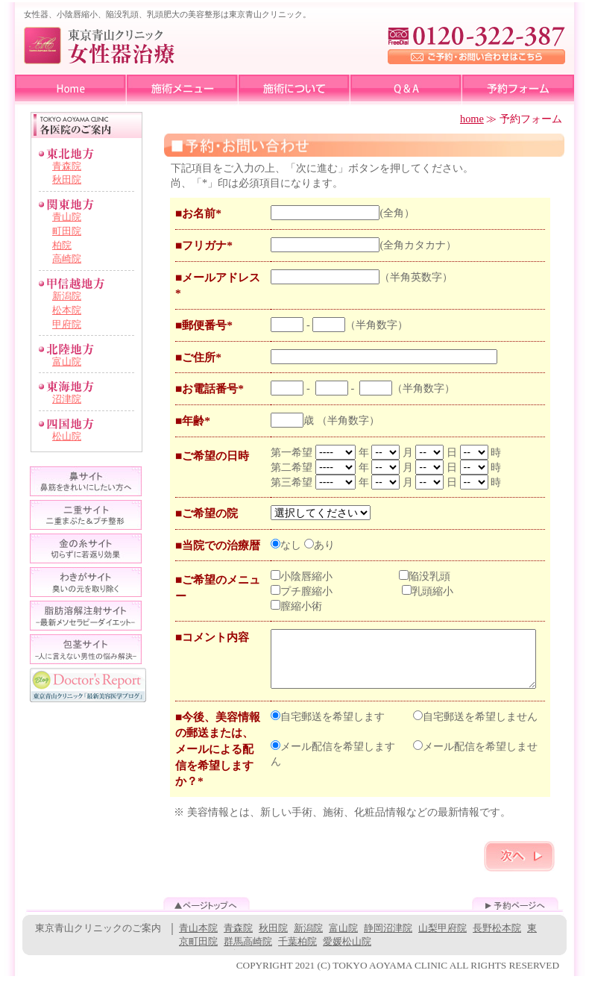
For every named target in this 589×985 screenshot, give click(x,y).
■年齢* (192, 420)
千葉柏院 (297, 950)
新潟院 (66, 295)
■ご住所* (198, 357)
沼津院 (66, 398)
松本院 (66, 310)
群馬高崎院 (248, 950)
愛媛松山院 (347, 950)
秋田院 (66, 179)
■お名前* (198, 213)
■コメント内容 (212, 637)
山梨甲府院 (442, 936)
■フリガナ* (204, 245)
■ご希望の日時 (212, 455)
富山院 (66, 361)
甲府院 (66, 324)
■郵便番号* (204, 325)
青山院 (66, 216)
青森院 (66, 166)
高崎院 (66, 258)
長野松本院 (497, 936)
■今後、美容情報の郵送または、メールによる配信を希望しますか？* (217, 758)
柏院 (62, 245)
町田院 (66, 231)
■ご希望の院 (206, 513)
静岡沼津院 (388, 936)
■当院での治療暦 (217, 545)
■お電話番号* (209, 388)
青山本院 (198, 936)
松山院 (66, 436)
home (472, 119)
